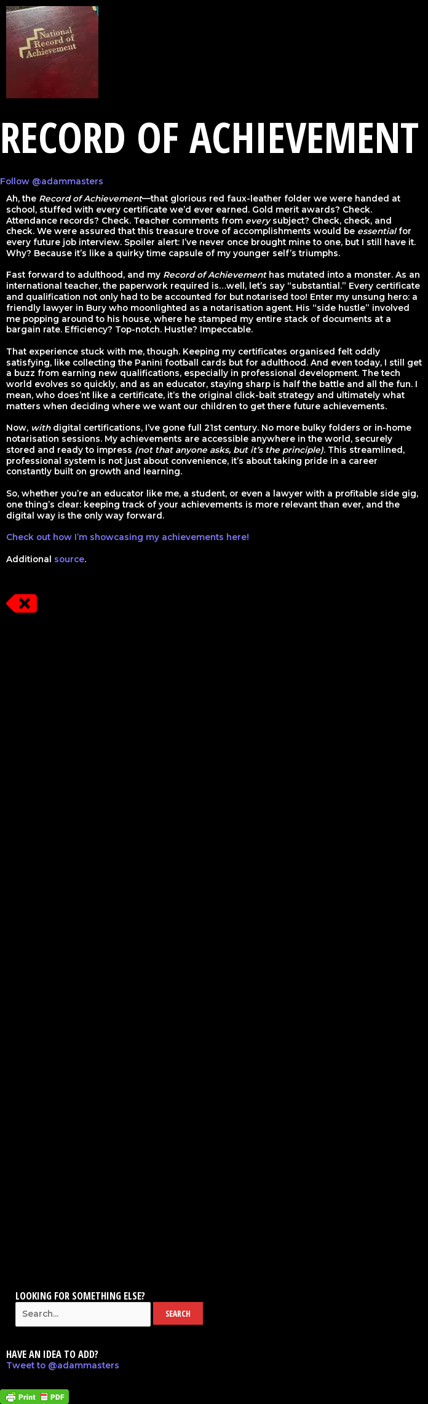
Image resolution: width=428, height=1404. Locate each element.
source (69, 559)
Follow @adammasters (51, 181)
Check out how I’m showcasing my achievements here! (127, 537)
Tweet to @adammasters (62, 1365)
